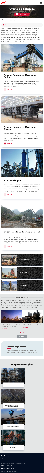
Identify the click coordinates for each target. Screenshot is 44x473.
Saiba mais (9, 90)
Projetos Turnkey (11, 20)
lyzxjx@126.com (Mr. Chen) (9, 457)
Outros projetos (23, 286)
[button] (20, 332)
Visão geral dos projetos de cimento (28, 260)
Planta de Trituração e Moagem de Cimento (20, 128)
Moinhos (11, 383)
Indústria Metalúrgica (6, 439)
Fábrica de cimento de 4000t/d (32, 325)
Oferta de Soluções (5, 427)
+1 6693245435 (6, 465)
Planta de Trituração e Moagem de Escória (20, 76)
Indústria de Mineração (6, 442)
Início (4, 20)
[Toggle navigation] (41, 2)
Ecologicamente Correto (6, 448)
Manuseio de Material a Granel (8, 444)
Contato (3, 453)
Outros (3, 450)
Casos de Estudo (23, 273)
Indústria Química (5, 446)
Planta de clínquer (12, 180)
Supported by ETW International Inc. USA (22, 471)
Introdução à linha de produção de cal (22, 232)
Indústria (4, 435)
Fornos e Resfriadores (11, 401)
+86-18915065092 (7, 460)
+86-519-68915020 (7, 462)
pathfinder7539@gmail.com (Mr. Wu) (11, 456)
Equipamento (6, 410)
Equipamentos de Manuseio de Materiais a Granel (32, 383)
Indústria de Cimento (6, 437)
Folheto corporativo (10, 25)
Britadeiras (32, 401)
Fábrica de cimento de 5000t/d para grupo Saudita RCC (11, 326)
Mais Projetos (22, 336)
